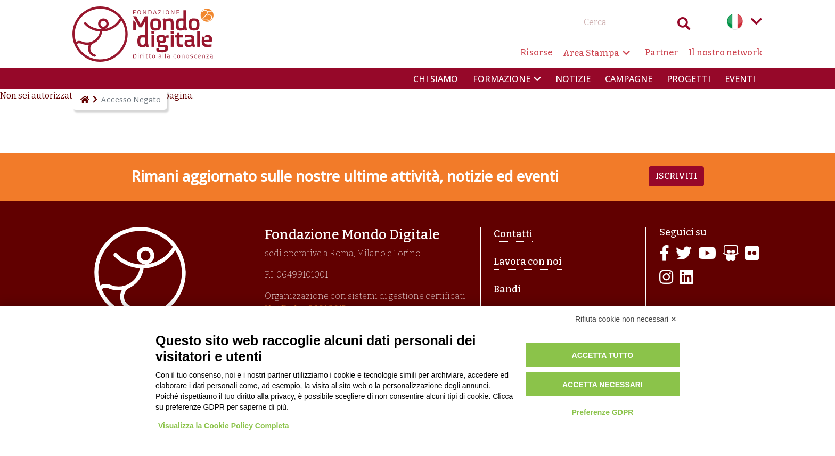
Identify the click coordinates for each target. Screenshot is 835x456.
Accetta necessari (602, 384)
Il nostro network (726, 52)
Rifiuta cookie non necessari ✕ (626, 319)
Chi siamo (435, 79)
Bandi (507, 289)
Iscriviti (676, 176)
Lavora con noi (528, 261)
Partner (661, 52)
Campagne (628, 79)
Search (683, 25)
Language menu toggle (756, 21)
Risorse (536, 52)
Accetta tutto (603, 355)
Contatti (513, 234)
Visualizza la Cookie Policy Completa (223, 425)
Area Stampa (591, 53)
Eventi (740, 79)
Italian (734, 21)
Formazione (501, 79)
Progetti (688, 79)
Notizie (573, 79)
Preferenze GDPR (602, 412)
